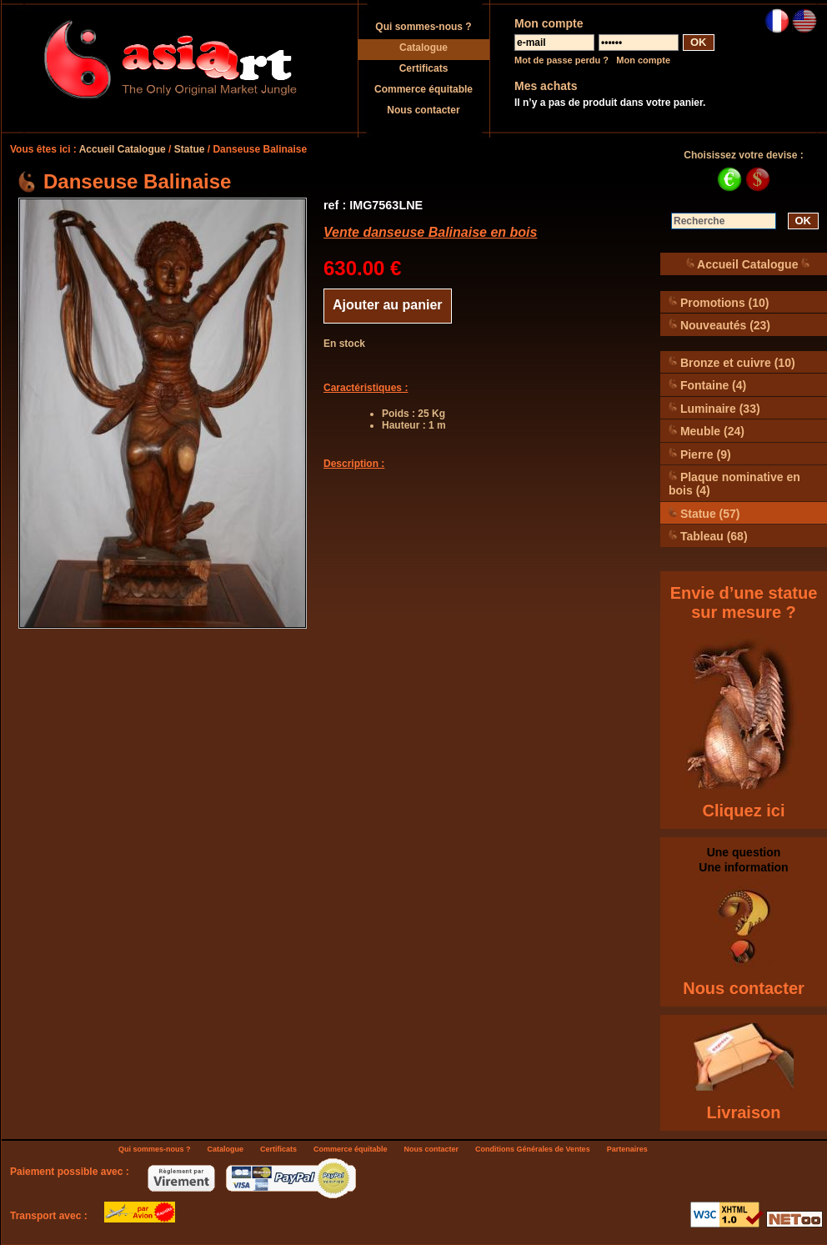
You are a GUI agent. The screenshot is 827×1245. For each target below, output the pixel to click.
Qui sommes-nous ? (423, 27)
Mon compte (643, 60)
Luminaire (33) (714, 408)
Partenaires (627, 1149)
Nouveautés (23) (719, 325)
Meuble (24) (706, 431)
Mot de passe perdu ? (561, 60)
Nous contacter (423, 110)
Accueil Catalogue (122, 149)
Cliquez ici (744, 810)
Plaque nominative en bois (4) (734, 483)
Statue (189, 149)
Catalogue (423, 47)
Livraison (744, 1112)
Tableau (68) (708, 536)
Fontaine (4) (707, 385)
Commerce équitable (423, 89)
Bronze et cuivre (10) (732, 362)
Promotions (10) (719, 302)
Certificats (424, 68)
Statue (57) (704, 513)
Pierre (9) (700, 454)
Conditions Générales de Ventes (532, 1149)
